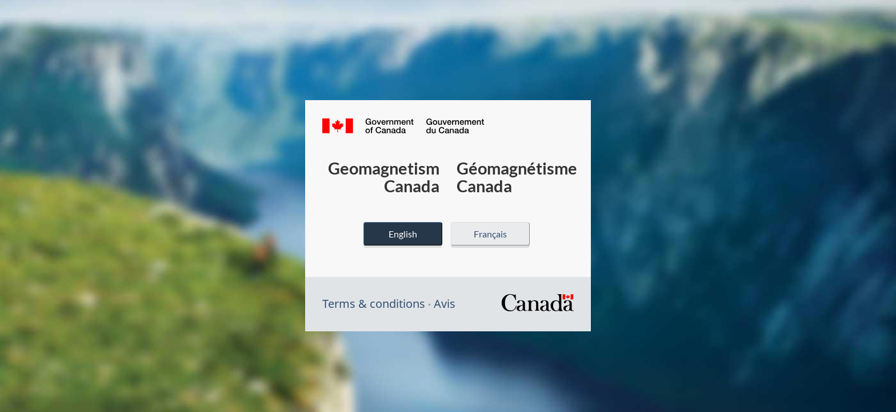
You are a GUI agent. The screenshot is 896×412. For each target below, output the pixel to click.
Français (490, 233)
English (403, 233)
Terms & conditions (373, 303)
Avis (444, 303)
